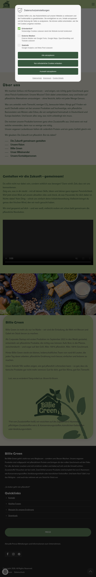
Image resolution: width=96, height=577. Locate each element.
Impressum (47, 78)
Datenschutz (37, 78)
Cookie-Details (58, 78)
